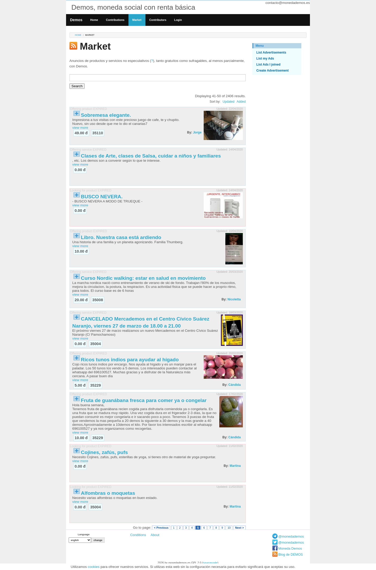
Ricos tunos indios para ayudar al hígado (130, 359)
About (155, 535)
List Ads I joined (268, 64)
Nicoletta (234, 299)
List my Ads (265, 58)
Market (137, 19)
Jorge (197, 132)
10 (229, 527)
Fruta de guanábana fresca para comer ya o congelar (144, 400)
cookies (93, 567)
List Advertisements (271, 52)
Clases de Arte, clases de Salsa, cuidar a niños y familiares (151, 156)
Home (94, 19)
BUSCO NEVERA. (102, 196)
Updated (228, 101)
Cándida (234, 385)
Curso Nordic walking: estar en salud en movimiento (143, 278)
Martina (235, 466)
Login (178, 19)
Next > (239, 527)
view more (80, 128)
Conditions (138, 535)
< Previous (161, 527)
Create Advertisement (272, 70)
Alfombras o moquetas (108, 493)
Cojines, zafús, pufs (104, 452)
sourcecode (210, 562)
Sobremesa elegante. (106, 115)
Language (84, 534)
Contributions (115, 19)
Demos (76, 20)
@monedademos (291, 536)
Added (241, 101)
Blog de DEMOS (290, 554)
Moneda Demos (290, 548)
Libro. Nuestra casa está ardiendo (121, 237)
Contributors (158, 19)
